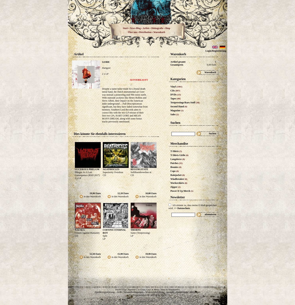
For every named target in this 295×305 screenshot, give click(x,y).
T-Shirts (176, 151)
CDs (175, 90)
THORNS (136, 230)
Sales (175, 114)
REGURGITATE (139, 169)
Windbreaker (179, 179)
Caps (175, 171)
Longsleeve (178, 159)
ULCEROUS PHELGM (87, 169)
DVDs (176, 94)
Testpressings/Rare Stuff (185, 102)
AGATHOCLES (111, 169)
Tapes (176, 98)
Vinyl (176, 86)
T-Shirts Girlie (179, 155)
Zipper (176, 187)
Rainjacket (178, 175)
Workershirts (179, 183)
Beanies (176, 167)
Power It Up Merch (182, 191)
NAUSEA (80, 230)
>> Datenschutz (182, 208)
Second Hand (179, 106)
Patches (177, 163)
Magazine (177, 110)
